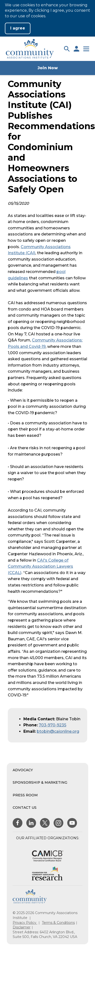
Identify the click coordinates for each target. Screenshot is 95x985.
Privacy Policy (25, 922)
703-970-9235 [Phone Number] (52, 725)
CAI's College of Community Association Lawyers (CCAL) (40, 566)
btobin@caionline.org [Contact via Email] (58, 731)
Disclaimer (21, 927)
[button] (67, 49)
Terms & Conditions (58, 922)
